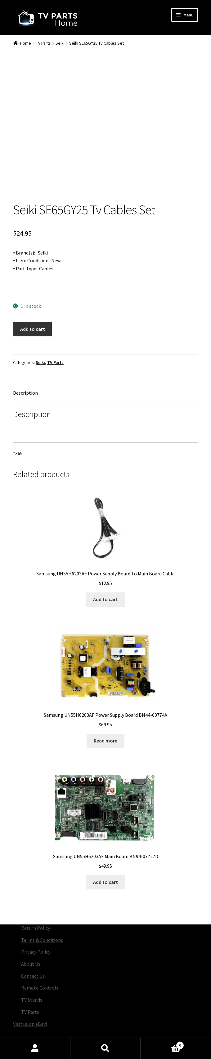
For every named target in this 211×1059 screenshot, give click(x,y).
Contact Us (33, 952)
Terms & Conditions (42, 916)
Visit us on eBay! (30, 1000)
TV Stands (31, 976)
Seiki (60, 43)
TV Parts (43, 43)
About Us (30, 940)
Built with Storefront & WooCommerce (88, 1036)
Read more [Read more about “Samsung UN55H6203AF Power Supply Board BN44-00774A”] (105, 717)
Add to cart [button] (105, 575)
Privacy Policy (35, 928)
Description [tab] (25, 369)
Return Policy (35, 904)
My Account (35, 1048)
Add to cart (32, 305)
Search (105, 1048)
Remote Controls (39, 964)
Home (25, 43)
